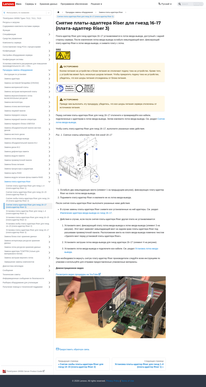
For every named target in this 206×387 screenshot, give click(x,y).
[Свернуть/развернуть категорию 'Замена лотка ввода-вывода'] (49, 139)
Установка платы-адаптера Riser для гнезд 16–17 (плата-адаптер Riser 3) (27, 231)
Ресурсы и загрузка (11, 22)
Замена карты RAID (13, 173)
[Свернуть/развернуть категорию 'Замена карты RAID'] (49, 173)
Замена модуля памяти (14, 156)
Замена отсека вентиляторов (17, 106)
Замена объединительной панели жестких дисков (22, 129)
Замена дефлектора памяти (16, 151)
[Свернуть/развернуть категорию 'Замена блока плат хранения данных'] (49, 236)
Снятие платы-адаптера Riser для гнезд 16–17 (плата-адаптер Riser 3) (26, 206)
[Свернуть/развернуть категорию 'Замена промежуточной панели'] (49, 160)
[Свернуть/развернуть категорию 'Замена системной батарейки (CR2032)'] (49, 83)
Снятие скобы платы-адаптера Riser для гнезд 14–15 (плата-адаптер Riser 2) (28, 199)
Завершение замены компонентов (19, 262)
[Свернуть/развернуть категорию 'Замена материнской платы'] (49, 87)
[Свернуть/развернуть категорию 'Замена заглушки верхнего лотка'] (49, 258)
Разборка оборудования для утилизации (20, 282)
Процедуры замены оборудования (18, 70)
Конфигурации (9, 51)
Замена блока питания (14, 164)
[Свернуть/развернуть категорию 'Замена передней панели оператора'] (49, 119)
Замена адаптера (12, 79)
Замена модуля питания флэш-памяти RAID (23, 177)
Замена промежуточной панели (18, 160)
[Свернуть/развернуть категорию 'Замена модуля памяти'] (49, 156)
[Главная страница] (58, 12)
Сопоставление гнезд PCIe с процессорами (22, 47)
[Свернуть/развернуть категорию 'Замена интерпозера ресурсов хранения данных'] (49, 242)
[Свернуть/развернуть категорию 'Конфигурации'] (49, 51)
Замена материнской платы (16, 87)
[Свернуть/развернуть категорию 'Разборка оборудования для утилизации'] (49, 283)
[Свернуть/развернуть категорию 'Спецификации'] (49, 34)
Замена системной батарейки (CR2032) (21, 83)
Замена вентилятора (13, 102)
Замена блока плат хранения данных (20, 236)
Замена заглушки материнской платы (20, 91)
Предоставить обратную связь (72, 349)
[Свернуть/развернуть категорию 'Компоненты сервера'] (49, 43)
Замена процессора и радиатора (18, 169)
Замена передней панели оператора (20, 119)
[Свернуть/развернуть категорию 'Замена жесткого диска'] (49, 134)
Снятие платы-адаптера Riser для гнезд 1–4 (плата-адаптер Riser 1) (25, 187)
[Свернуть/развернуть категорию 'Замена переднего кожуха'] (49, 115)
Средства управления (12, 38)
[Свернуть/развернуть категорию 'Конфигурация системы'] (49, 59)
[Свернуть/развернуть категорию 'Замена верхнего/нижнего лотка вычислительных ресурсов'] (49, 97)
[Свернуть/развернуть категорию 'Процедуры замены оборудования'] (49, 70)
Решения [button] (95, 4)
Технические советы (11, 274)
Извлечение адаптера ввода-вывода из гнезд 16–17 (86, 213)
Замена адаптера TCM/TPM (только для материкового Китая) (21, 252)
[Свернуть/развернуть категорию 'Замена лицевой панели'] (49, 111)
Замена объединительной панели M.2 (20, 143)
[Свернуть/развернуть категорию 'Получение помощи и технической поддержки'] (49, 287)
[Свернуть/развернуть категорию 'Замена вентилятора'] (49, 102)
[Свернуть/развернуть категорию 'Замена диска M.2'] (49, 147)
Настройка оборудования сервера (17, 55)
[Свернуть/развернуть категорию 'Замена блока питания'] (49, 164)
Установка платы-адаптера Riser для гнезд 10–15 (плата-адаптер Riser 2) (27, 218)
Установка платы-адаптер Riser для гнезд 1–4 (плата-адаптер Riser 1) (26, 212)
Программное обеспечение (74, 4)
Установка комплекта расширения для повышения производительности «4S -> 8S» (25, 65)
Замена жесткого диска (14, 134)
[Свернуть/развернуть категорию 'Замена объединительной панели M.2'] (49, 143)
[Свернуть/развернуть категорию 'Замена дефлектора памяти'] (49, 151)
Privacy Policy (113, 381)
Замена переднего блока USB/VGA (19, 124)
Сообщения (8, 270)
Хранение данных (48, 4)
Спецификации (9, 34)
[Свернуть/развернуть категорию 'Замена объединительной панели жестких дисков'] (49, 129)
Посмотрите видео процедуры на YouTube (78, 274)
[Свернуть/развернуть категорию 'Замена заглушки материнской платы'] (49, 92)
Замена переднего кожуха (15, 115)
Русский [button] (163, 4)
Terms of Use (127, 381)
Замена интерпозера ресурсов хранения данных (22, 242)
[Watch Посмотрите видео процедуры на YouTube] (111, 307)
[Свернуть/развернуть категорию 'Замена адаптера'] (49, 79)
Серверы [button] (29, 4)
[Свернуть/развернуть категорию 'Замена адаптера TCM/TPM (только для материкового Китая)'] (49, 252)
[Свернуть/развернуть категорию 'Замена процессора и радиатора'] (49, 169)
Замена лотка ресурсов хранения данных (22, 247)
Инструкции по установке (15, 74)
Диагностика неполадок (13, 266)
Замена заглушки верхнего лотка (18, 258)
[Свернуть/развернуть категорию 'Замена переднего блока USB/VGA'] (49, 124)
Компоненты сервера (12, 43)
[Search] (190, 4)
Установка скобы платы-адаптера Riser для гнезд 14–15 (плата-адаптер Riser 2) (27, 225)
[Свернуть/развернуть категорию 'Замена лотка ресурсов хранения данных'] (49, 247)
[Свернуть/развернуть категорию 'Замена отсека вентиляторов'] (49, 106)
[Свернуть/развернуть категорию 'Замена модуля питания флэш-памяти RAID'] (49, 177)
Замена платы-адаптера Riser (17, 182)
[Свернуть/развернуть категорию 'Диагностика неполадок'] (49, 266)
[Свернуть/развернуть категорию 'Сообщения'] (49, 270)
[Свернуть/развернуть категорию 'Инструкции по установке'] (49, 74)
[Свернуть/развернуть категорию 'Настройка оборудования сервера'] (49, 55)
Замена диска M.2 (12, 147)
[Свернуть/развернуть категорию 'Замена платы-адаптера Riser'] (49, 182)
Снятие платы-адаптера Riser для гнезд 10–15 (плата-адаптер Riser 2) (26, 193)
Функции (6, 30)
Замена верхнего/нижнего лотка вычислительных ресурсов (18, 97)
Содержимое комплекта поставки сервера (21, 26)
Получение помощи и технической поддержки (23, 287)
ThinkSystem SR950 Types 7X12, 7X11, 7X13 (22, 18)
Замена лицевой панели (14, 111)
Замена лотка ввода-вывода (16, 139)
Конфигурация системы (13, 59)
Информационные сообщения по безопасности (23, 278)
